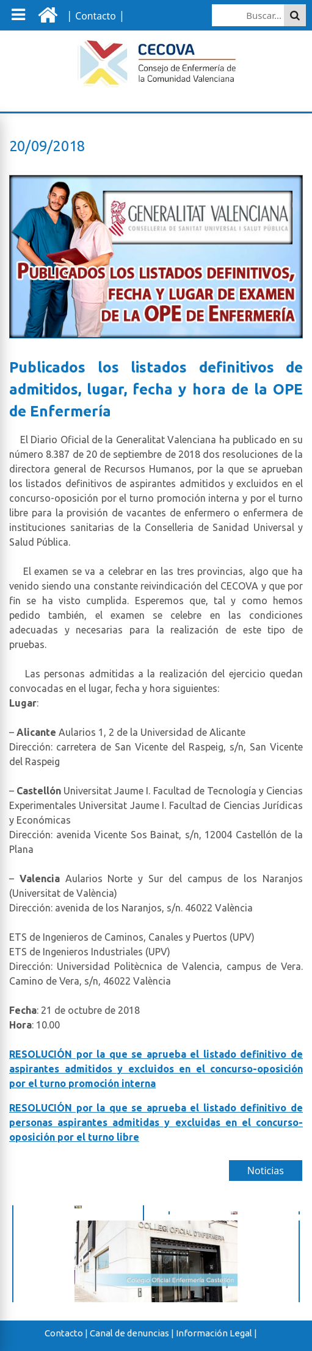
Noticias (265, 1170)
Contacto (64, 1333)
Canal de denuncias (129, 1333)
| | (94, 15)
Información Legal (214, 1333)
